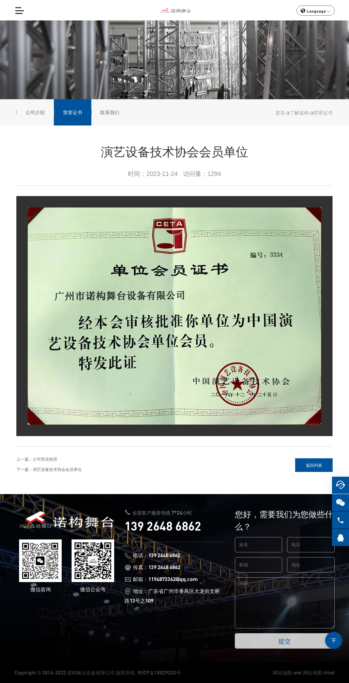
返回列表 (314, 465)
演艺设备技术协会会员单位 (57, 469)
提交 (284, 641)
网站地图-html (319, 672)
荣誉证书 (323, 112)
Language (315, 11)
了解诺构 (299, 112)
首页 (280, 112)
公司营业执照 (45, 459)
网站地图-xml (287, 672)
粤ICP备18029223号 (159, 672)
